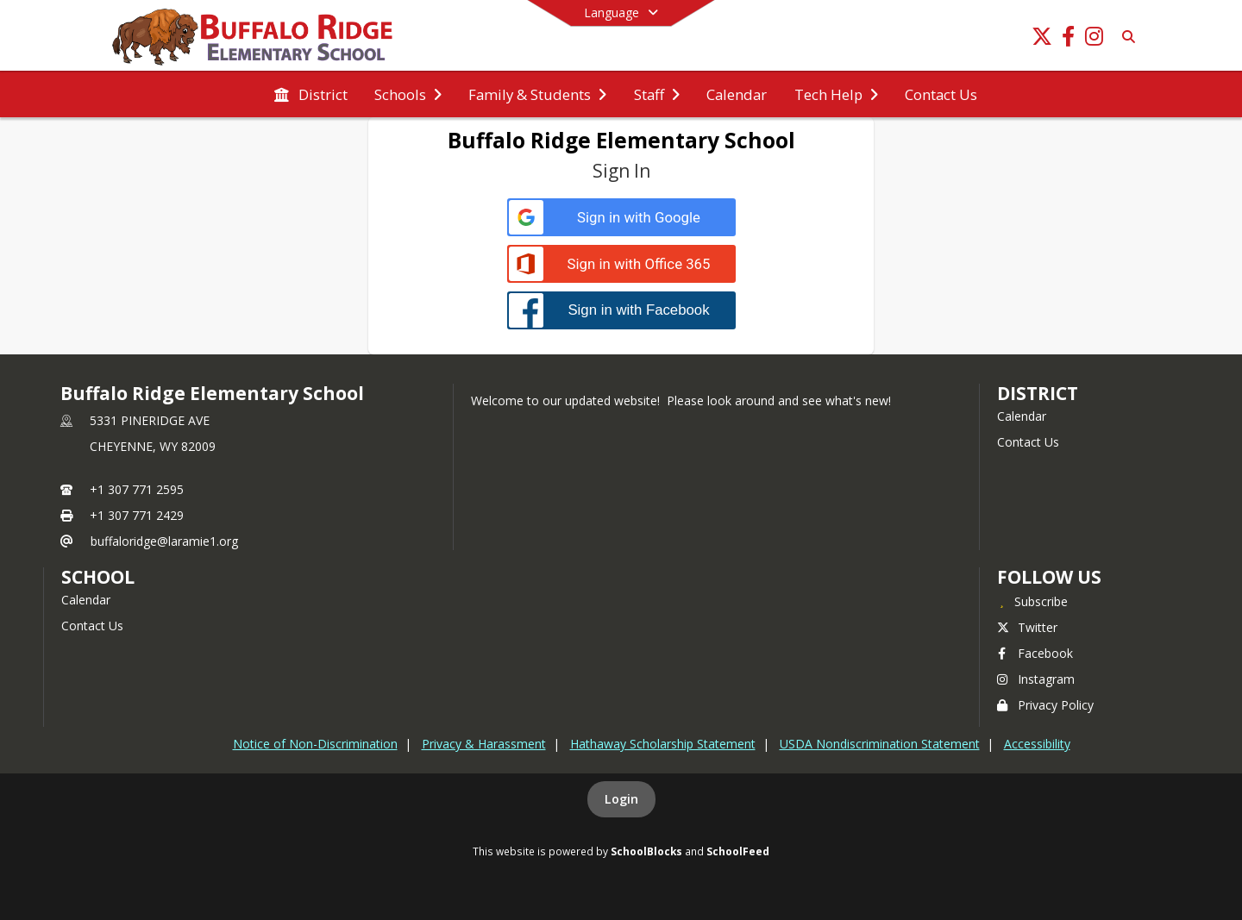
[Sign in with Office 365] (621, 264)
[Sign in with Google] (621, 218)
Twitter (1027, 627)
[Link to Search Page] (1125, 36)
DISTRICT (1037, 393)
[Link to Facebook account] (1068, 39)
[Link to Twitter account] (1042, 39)
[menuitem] (310, 94)
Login (621, 799)
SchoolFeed (737, 851)
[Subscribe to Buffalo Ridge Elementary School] (1032, 600)
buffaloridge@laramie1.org (164, 541)
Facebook (1035, 653)
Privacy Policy (1045, 705)
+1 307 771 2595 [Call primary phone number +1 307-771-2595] (137, 489)
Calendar (1021, 416)
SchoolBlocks (646, 851)
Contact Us (1028, 442)
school (98, 577)
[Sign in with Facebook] (621, 310)
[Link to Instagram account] (1094, 39)
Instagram (1036, 679)
